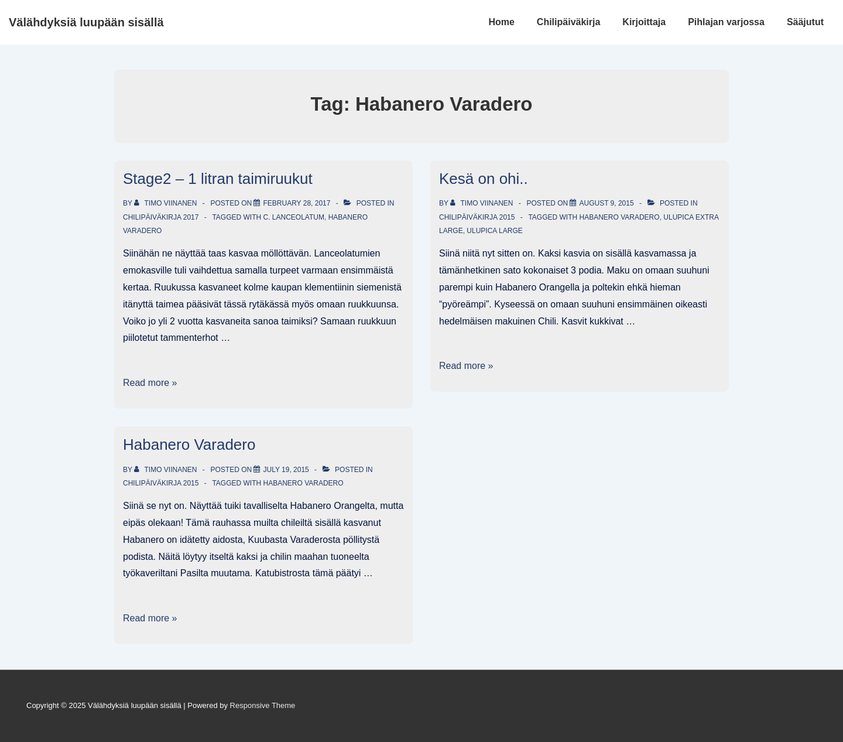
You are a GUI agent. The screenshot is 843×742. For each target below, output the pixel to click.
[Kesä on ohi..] (606, 203)
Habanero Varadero (619, 217)
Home (501, 22)
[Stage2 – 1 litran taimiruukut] (296, 203)
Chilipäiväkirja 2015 (477, 217)
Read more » (150, 383)
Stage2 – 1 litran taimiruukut (218, 178)
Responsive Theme (263, 705)
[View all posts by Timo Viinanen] (166, 203)
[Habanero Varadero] (286, 470)
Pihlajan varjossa (726, 22)
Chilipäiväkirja (569, 22)
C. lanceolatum (293, 217)
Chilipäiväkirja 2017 (160, 217)
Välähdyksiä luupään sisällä (86, 22)
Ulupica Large (494, 231)
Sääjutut (805, 22)
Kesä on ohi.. (483, 178)
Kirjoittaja (644, 22)
